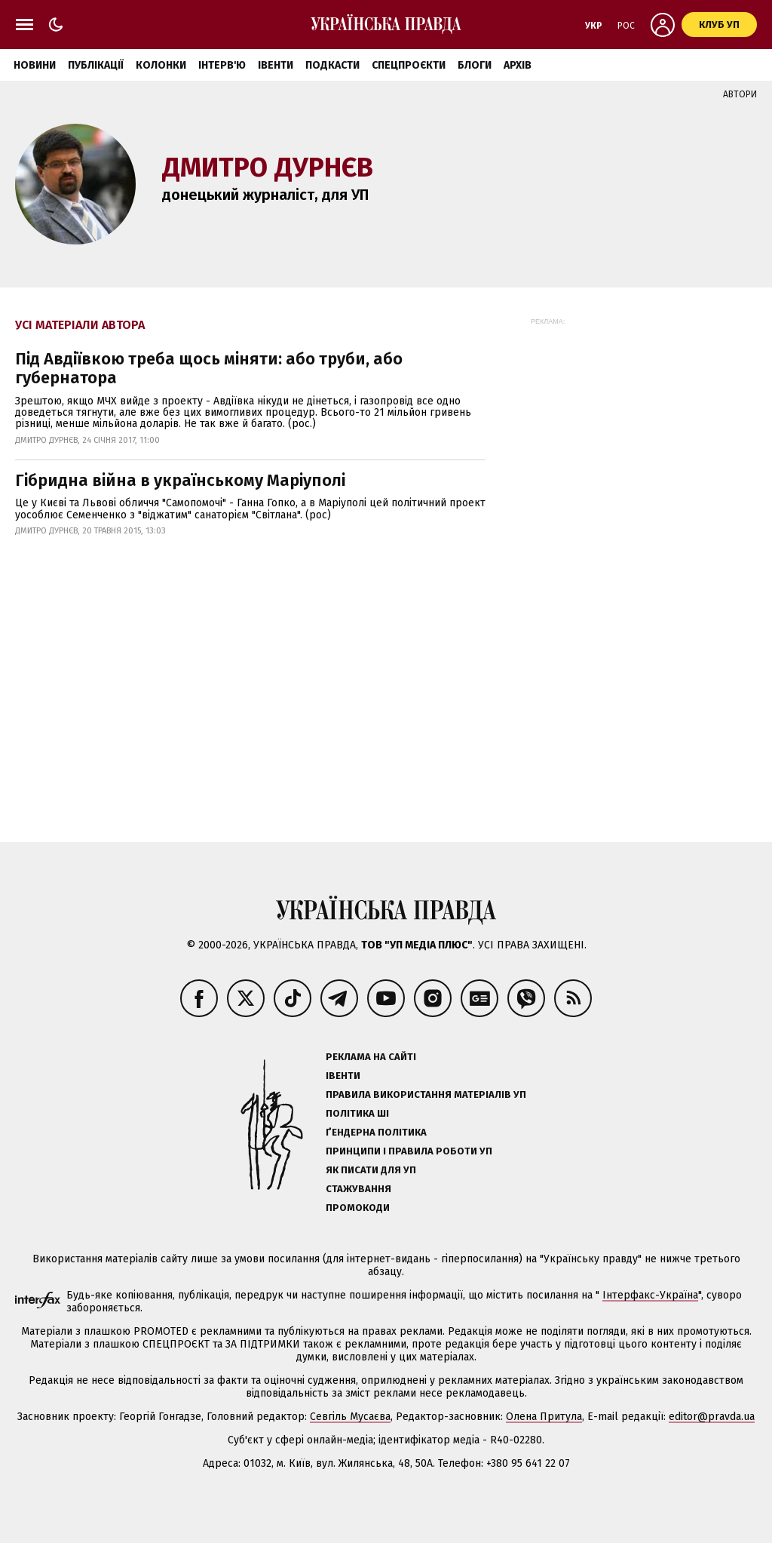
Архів (518, 65)
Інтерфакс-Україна (650, 1295)
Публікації (96, 65)
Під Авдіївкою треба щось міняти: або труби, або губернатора (209, 368)
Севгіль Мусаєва (350, 1416)
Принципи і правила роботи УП (409, 1151)
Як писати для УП (371, 1170)
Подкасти (332, 65)
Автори (740, 94)
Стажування (358, 1188)
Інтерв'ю (222, 65)
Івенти (275, 65)
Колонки (161, 65)
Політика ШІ (357, 1113)
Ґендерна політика (376, 1132)
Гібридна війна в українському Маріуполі (180, 480)
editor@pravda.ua (712, 1416)
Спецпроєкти (409, 65)
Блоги (475, 65)
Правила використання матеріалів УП (426, 1094)
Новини (35, 65)
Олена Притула (544, 1416)
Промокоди (358, 1207)
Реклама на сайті (371, 1056)
